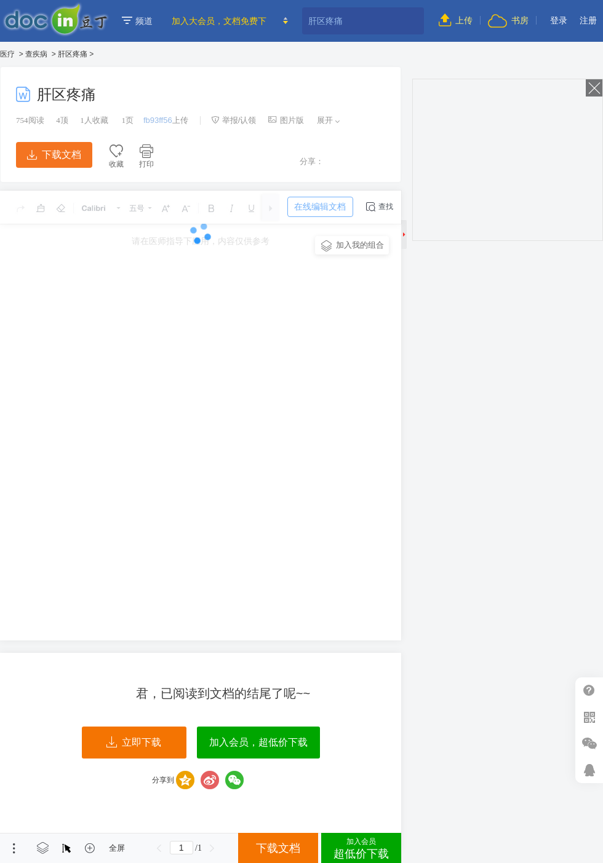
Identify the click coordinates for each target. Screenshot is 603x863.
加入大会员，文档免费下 (219, 21)
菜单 (14, 848)
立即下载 (133, 742)
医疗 (7, 54)
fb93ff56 (157, 120)
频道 (137, 21)
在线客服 (589, 770)
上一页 (159, 848)
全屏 (117, 848)
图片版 (286, 120)
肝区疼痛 (72, 54)
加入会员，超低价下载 (258, 742)
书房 (508, 20)
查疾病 (36, 54)
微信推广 (589, 743)
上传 (456, 20)
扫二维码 (589, 717)
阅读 (30, 120)
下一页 (212, 848)
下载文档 (54, 154)
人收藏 (94, 120)
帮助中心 (589, 690)
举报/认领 (234, 120)
